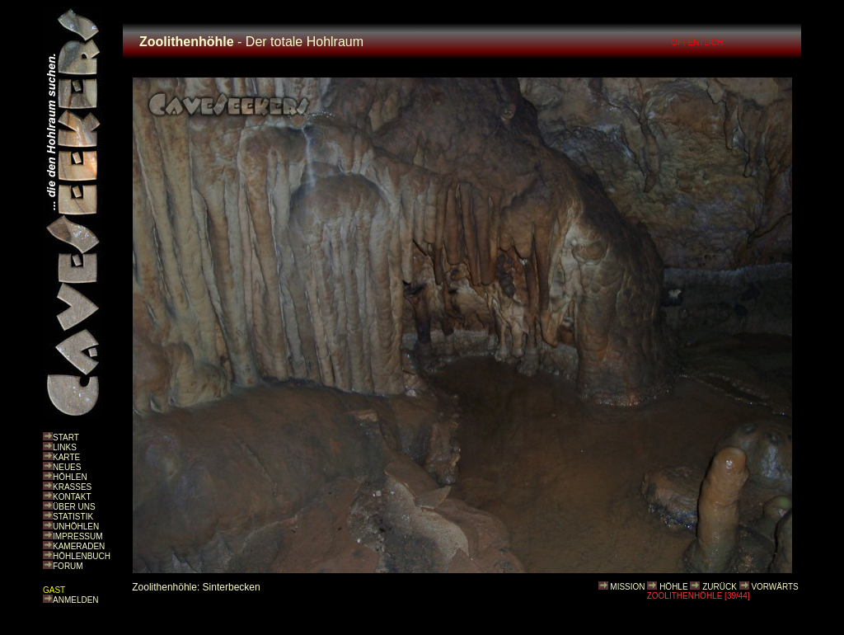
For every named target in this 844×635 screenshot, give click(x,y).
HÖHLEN (70, 477)
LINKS (65, 447)
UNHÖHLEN (76, 526)
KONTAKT (72, 496)
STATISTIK (73, 516)
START (66, 437)
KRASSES (72, 487)
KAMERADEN (79, 546)
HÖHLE (673, 586)
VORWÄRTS (774, 586)
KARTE (66, 457)
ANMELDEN (76, 599)
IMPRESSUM (78, 536)
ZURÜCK (719, 586)
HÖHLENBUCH (81, 556)
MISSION (627, 586)
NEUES (67, 467)
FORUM (68, 566)
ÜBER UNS (74, 506)
